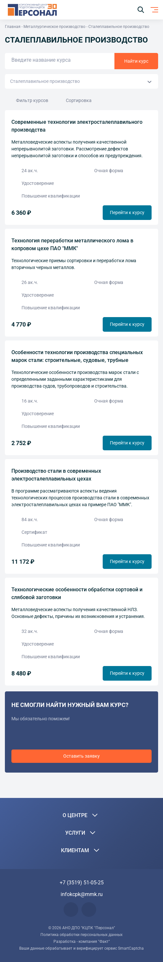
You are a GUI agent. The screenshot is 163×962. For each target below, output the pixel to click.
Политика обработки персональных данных (81, 934)
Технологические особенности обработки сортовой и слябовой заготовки (76, 593)
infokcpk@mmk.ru (82, 894)
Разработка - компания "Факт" (81, 941)
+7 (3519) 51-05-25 (82, 882)
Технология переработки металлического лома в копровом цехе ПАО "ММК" (72, 244)
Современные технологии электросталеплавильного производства (76, 126)
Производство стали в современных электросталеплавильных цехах (56, 475)
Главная (13, 26)
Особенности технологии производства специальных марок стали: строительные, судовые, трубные (77, 356)
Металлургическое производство (54, 26)
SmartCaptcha (131, 948)
